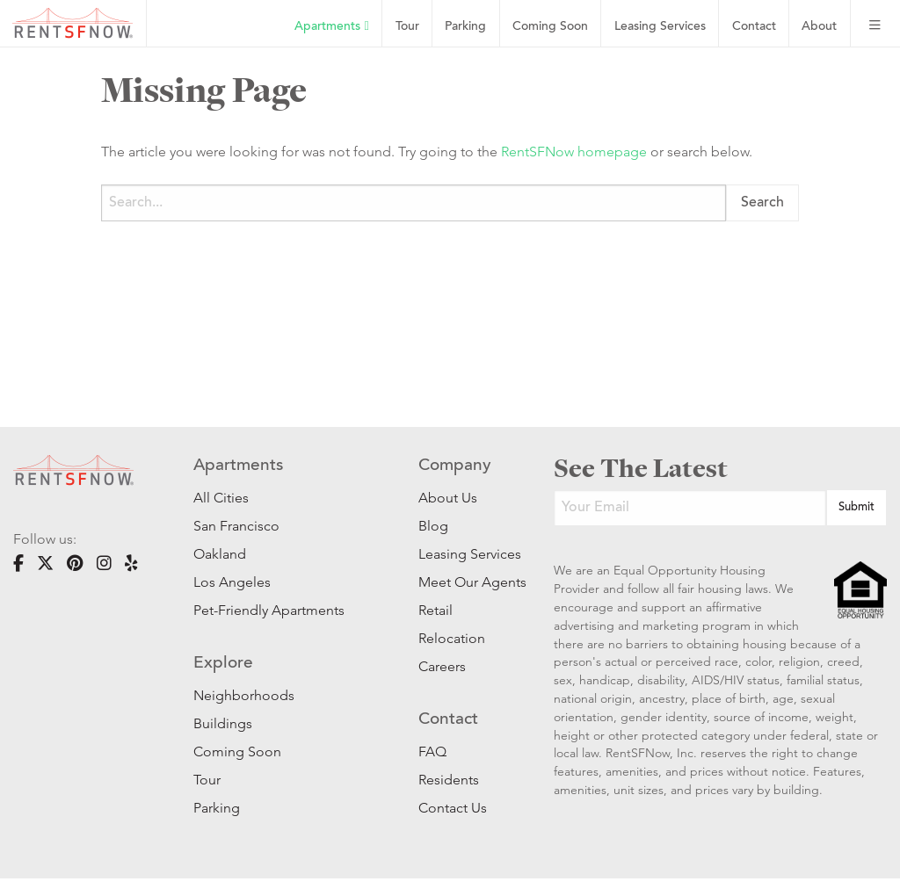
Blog (433, 525)
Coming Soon (550, 26)
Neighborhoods (243, 695)
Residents (448, 779)
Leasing (660, 26)
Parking (465, 26)
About (819, 26)
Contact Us (452, 807)
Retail (435, 610)
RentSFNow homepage (574, 151)
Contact (754, 26)
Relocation (451, 638)
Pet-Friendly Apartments (269, 610)
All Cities (221, 497)
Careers (442, 666)
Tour (407, 26)
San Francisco (236, 525)
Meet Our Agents (459, 582)
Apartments (331, 26)
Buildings (222, 723)
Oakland (219, 554)
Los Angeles (232, 582)
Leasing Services (459, 554)
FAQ (432, 751)
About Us (447, 497)
